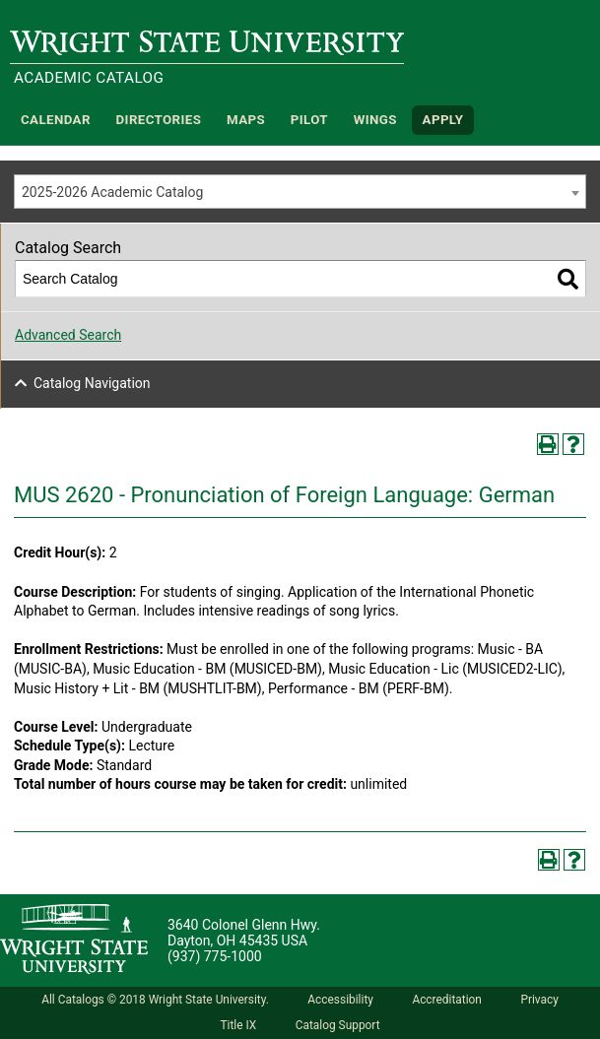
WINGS (375, 119)
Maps (246, 119)
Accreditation (447, 1000)
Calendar (56, 119)
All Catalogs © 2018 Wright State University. (155, 1000)
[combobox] (300, 191)
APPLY (443, 119)
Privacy (539, 1000)
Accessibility (340, 1000)
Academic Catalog (89, 78)
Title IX (238, 1025)
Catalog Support (338, 1025)
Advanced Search (68, 335)
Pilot (309, 119)
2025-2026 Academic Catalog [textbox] (112, 192)
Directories (159, 119)
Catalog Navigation (92, 383)
